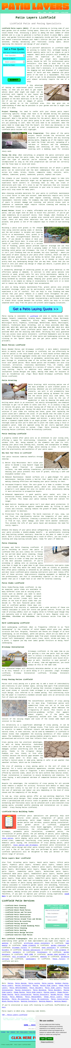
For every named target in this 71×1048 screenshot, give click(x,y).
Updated (13, 1032)
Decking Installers (29, 1001)
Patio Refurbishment (18, 988)
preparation (39, 162)
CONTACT (56, 12)
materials (25, 99)
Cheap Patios (62, 992)
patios (29, 61)
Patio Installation (23, 994)
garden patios (23, 822)
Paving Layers (49, 992)
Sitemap (3, 1032)
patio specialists (35, 816)
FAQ (18, 1032)
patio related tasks (41, 847)
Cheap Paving (19, 992)
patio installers (29, 334)
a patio (33, 33)
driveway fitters (19, 948)
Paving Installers (23, 985)
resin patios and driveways (25, 845)
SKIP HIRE (29, 954)
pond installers (49, 948)
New (8, 1032)
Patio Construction (59, 999)
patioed (52, 116)
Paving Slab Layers (48, 985)
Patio (4, 316)
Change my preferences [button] (47, 1042)
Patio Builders (36, 988)
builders (5, 950)
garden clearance (58, 945)
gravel (21, 274)
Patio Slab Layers (53, 988)
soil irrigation (19, 957)
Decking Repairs (46, 1001)
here (4, 1007)
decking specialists (31, 950)
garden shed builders (56, 954)
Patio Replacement (33, 997)
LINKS (44, 12)
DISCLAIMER (64, 12)
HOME (39, 12)
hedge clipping (29, 945)
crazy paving (30, 736)
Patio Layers (7, 985)
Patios (10, 983)
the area (35, 123)
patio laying (26, 883)
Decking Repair (60, 1001)
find (9, 862)
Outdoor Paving (61, 983)
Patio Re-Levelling (20, 999)
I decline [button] (50, 1038)
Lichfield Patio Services (18, 901)
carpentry (17, 952)
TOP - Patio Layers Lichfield (14, 1015)
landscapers (31, 959)
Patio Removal (16, 997)
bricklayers (42, 952)
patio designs (20, 798)
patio (30, 87)
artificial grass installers (37, 943)
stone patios (7, 838)
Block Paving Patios (10, 1001)
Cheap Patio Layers (53, 997)
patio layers (42, 329)
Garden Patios (57, 994)
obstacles (58, 125)
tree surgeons (60, 950)
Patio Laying (34, 983)
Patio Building (39, 990)
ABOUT (50, 12)
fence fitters (59, 959)
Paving (35, 985)
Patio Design (20, 983)
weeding (43, 957)
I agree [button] (42, 1038)
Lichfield (34, 316)
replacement (54, 75)
